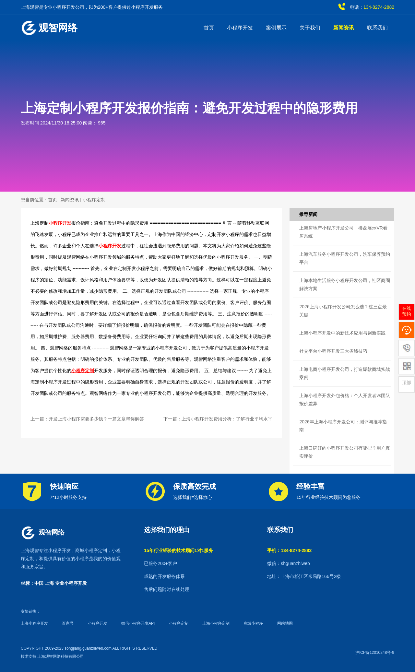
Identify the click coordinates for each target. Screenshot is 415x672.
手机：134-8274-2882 (289, 550)
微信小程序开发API (138, 623)
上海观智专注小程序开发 (46, 550)
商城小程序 (253, 623)
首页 (209, 27)
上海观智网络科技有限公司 (60, 656)
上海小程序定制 (216, 623)
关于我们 (310, 27)
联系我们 (377, 27)
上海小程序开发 (34, 623)
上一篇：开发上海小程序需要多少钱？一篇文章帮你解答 (87, 418)
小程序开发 (240, 27)
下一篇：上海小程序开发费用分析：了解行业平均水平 (217, 418)
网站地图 (285, 623)
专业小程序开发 (71, 583)
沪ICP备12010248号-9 (374, 652)
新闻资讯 (343, 27)
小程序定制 (94, 199)
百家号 (68, 623)
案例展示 (276, 27)
